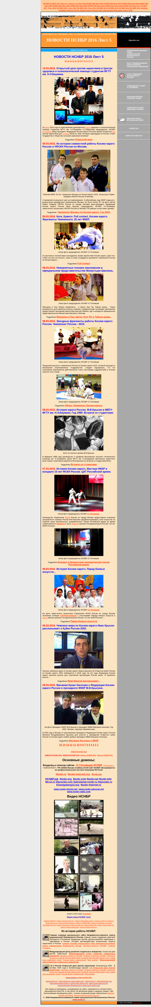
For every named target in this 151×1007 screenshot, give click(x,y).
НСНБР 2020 (92, 6)
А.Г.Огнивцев (47, 131)
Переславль (117, 10)
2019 (101, 6)
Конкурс (89, 10)
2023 (135, 3)
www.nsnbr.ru (137, 1003)
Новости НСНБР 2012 (88, 755)
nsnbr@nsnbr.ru (109, 765)
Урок (100, 10)
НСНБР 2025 (108, 3)
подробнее (87, 914)
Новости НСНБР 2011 (105, 755)
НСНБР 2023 (143, 3)
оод (76, 3)
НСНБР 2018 (127, 6)
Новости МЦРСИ (50, 921)
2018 (118, 6)
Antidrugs (144, 8)
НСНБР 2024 (126, 3)
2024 (119, 3)
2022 (48, 6)
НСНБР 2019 (109, 6)
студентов (65, 134)
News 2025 (100, 3)
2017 (136, 6)
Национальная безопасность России (86, 995)
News (115, 3)
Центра (87, 127)
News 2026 (82, 3)
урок (113, 131)
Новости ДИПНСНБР (83, 923)
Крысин (95, 10)
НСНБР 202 (91, 3)
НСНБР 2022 (57, 6)
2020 (83, 6)
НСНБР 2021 (74, 6)
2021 (66, 6)
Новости (65, 921)
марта (47, 127)
